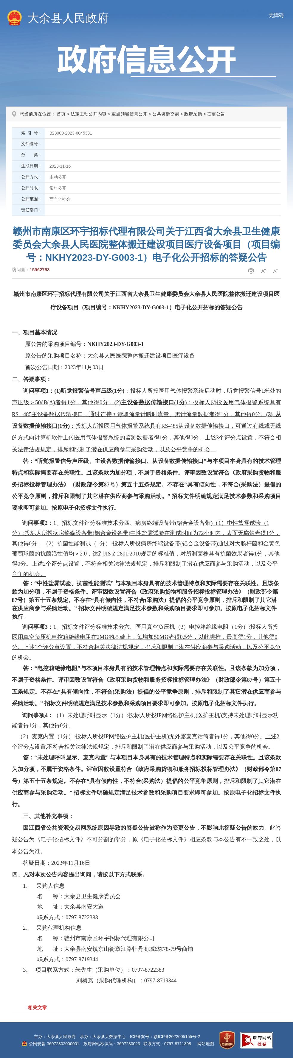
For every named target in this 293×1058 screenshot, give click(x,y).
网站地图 (205, 1043)
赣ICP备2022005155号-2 (177, 1036)
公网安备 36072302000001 (54, 1043)
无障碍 (276, 15)
